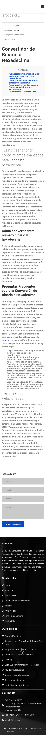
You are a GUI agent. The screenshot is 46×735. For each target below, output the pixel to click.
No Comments (9, 39)
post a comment (13, 524)
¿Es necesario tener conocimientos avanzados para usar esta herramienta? (26, 76)
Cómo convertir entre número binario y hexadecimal (23, 81)
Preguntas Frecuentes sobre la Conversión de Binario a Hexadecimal (23, 87)
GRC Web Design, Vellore (28, 732)
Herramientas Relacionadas (22, 91)
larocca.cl (6, 340)
